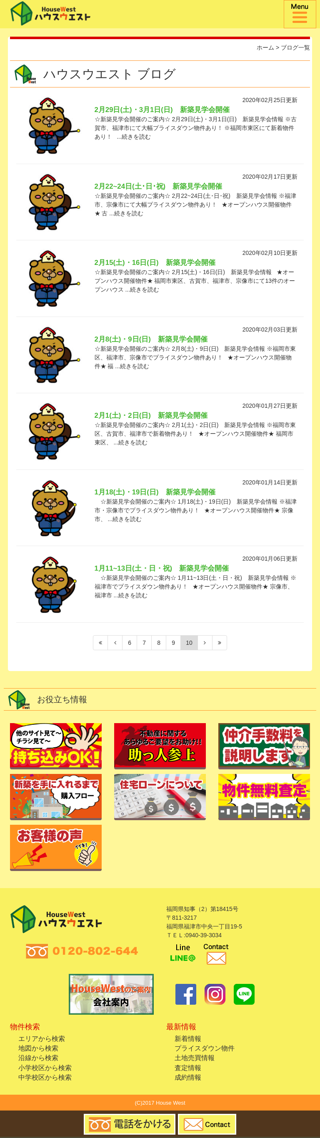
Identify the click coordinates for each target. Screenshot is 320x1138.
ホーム (265, 47)
